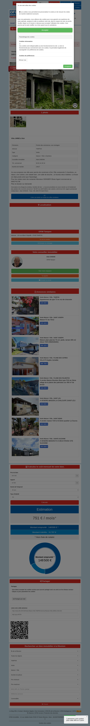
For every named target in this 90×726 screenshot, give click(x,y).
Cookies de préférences (26, 55)
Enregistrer (68, 66)
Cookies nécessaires (26, 41)
